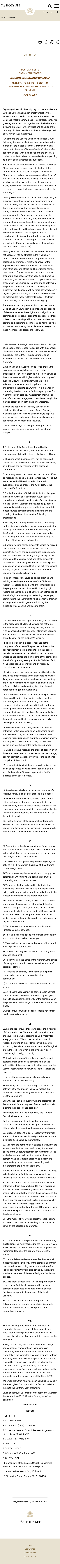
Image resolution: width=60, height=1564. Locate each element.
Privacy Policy (30, 1557)
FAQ (30, 1545)
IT (30, 54)
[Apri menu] (56, 6)
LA (35, 54)
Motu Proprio (8, 17)
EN (25, 54)
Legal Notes (30, 1549)
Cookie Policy (30, 1553)
